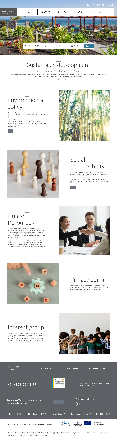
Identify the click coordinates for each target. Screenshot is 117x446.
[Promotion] (78, 47)
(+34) (21, 384)
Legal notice (11, 424)
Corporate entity (47, 12)
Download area (71, 368)
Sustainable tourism (66, 12)
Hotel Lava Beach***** (37, 414)
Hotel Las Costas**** (58, 414)
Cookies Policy (32, 424)
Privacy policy (21, 424)
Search (88, 46)
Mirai (56, 424)
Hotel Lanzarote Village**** (81, 414)
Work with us (82, 12)
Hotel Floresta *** (103, 414)
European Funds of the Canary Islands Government (87, 432)
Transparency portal (97, 368)
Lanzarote (98, 12)
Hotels (31, 12)
